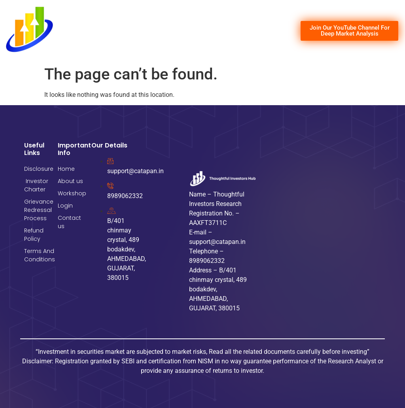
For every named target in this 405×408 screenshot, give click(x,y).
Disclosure (37, 169)
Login (65, 206)
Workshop (70, 193)
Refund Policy (34, 235)
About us (70, 181)
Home (66, 169)
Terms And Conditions (37, 255)
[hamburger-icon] (282, 31)
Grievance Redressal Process (37, 210)
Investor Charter (36, 185)
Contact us (69, 222)
